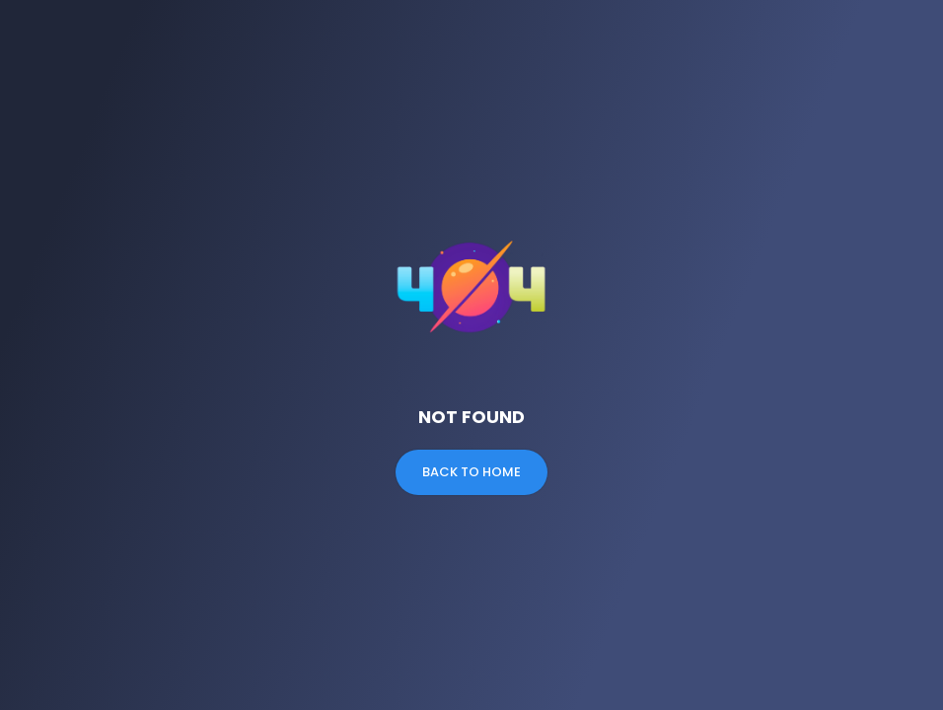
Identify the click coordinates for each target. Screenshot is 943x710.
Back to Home (471, 471)
